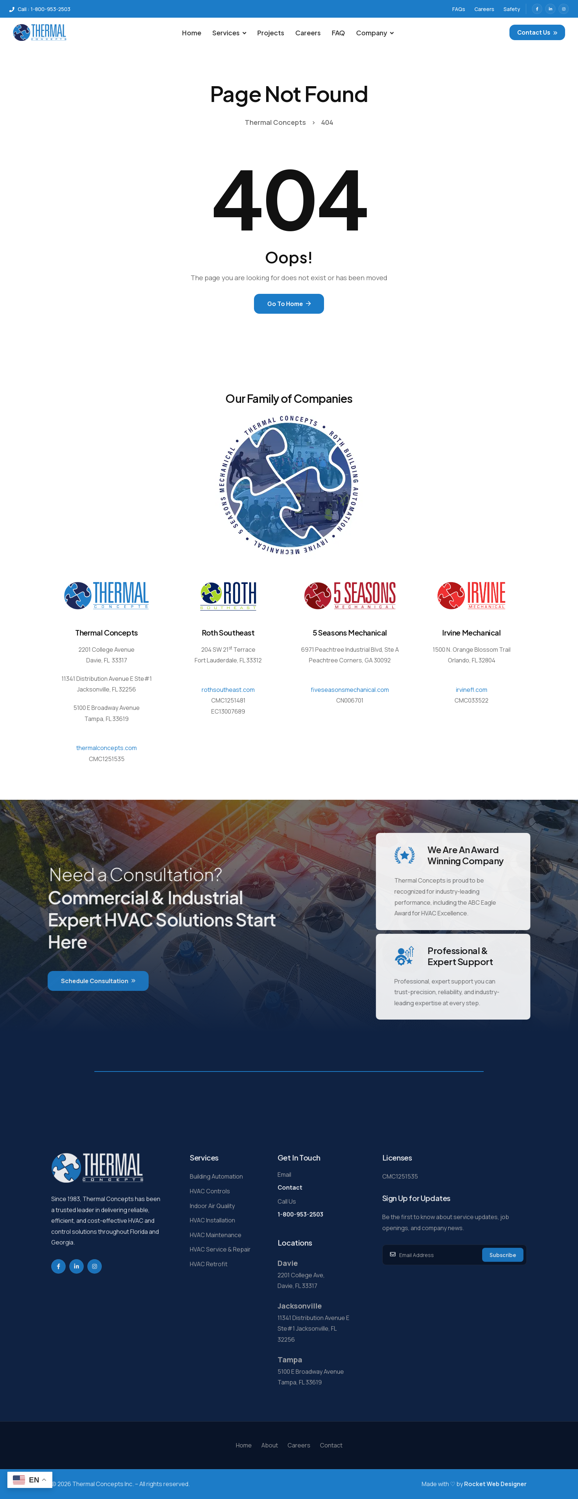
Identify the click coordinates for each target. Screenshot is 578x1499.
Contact (290, 1216)
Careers (308, 32)
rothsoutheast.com (228, 690)
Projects (270, 32)
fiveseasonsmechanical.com (350, 690)
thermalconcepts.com (106, 748)
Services (229, 32)
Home (191, 32)
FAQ (338, 32)
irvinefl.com (471, 690)
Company (375, 32)
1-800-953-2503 (300, 1243)
